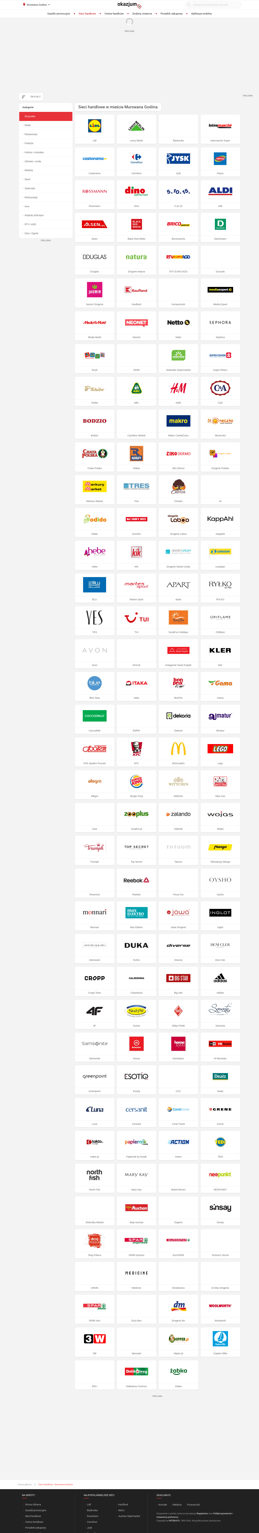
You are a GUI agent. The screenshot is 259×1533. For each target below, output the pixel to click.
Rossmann (92, 1516)
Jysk (89, 1527)
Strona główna (25, 1484)
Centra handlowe (34, 1522)
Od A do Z (35, 96)
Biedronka (92, 1510)
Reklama (177, 1504)
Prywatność (193, 1504)
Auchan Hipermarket (129, 1516)
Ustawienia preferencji (167, 1517)
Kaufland (123, 1504)
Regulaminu (202, 1513)
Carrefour (92, 1522)
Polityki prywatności (222, 1513)
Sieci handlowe (33, 1516)
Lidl (89, 1504)
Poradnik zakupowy (35, 1527)
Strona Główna (33, 1504)
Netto (121, 1510)
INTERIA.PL (174, 1520)
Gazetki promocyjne (35, 1510)
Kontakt (163, 1504)
